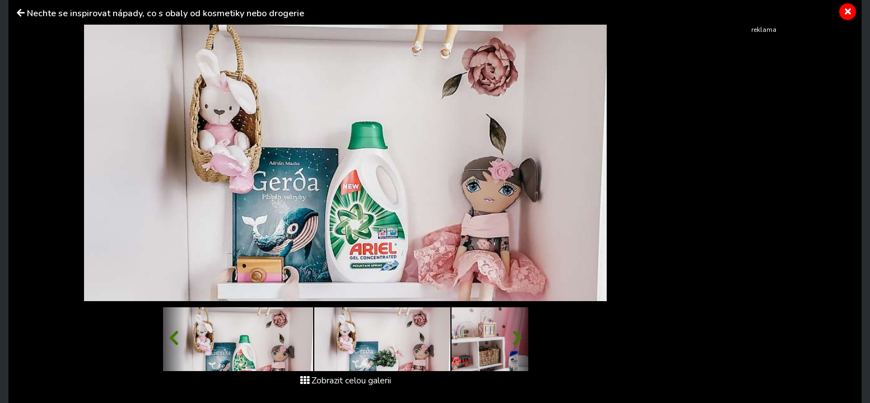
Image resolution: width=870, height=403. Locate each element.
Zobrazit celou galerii (345, 380)
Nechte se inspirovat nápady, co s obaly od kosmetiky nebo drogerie (165, 13)
